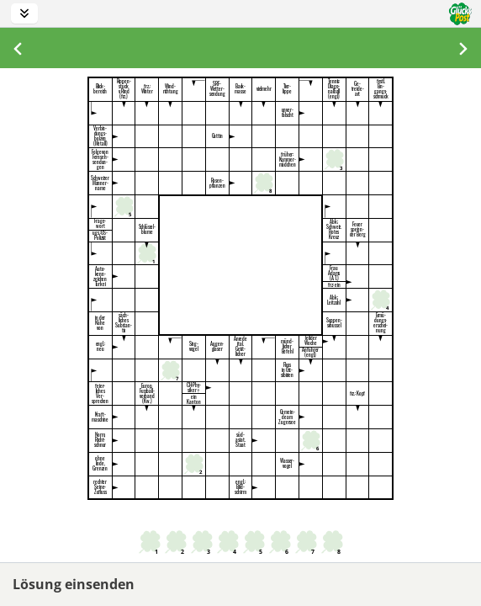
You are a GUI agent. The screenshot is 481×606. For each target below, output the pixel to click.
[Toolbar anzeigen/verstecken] (24, 13)
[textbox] (193, 89)
